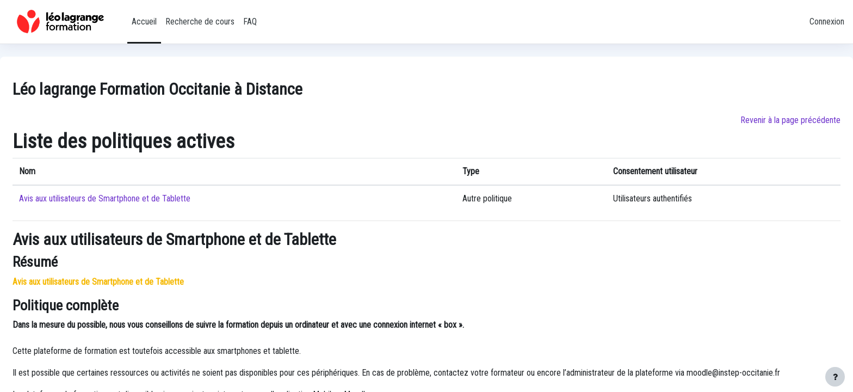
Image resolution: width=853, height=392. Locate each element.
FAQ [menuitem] (250, 21)
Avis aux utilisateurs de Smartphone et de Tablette (104, 198)
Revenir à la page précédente (790, 120)
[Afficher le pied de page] (835, 377)
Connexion (826, 21)
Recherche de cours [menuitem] (199, 21)
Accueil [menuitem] (144, 21)
